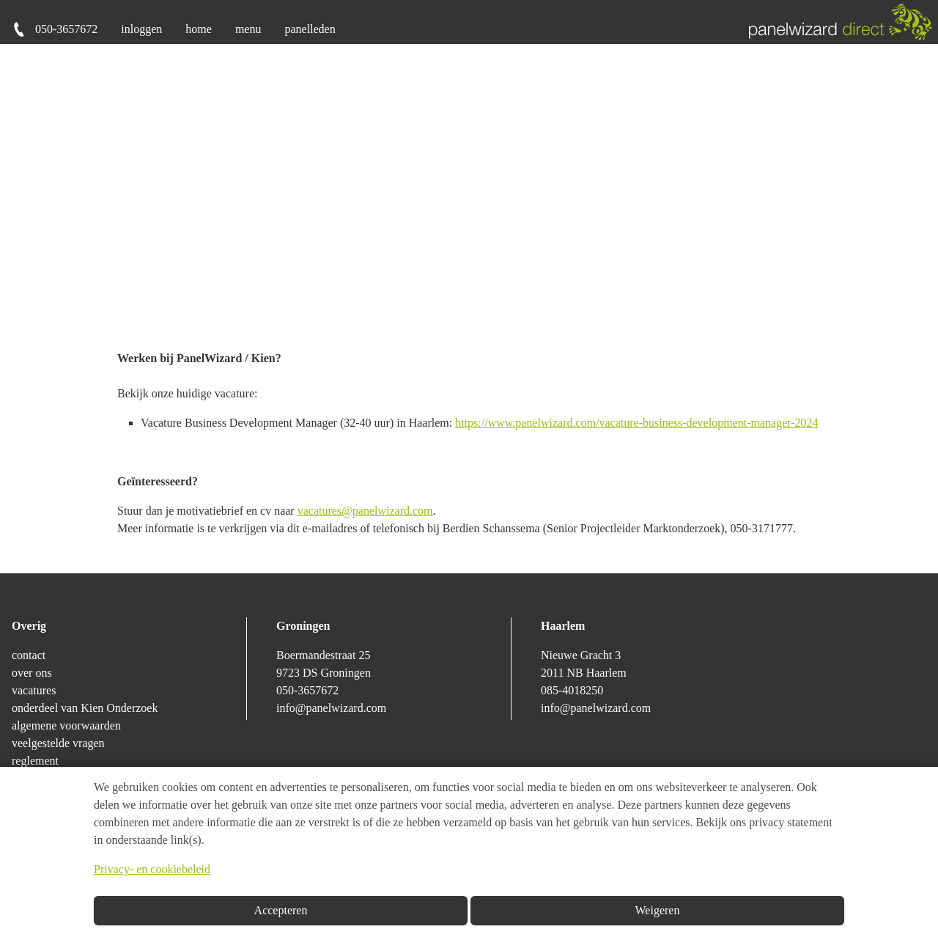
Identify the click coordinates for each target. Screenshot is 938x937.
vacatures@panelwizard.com (365, 510)
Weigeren (657, 910)
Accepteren (281, 910)
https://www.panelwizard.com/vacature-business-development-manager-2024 (636, 422)
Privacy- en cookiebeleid (152, 869)
